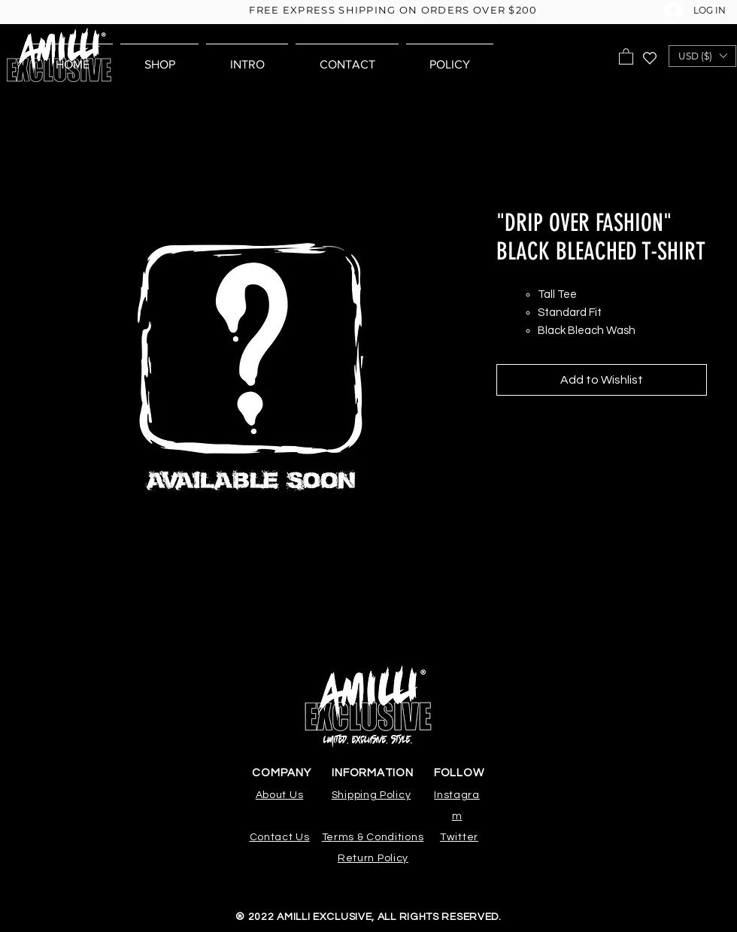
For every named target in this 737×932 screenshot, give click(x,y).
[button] (626, 56)
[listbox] (702, 56)
